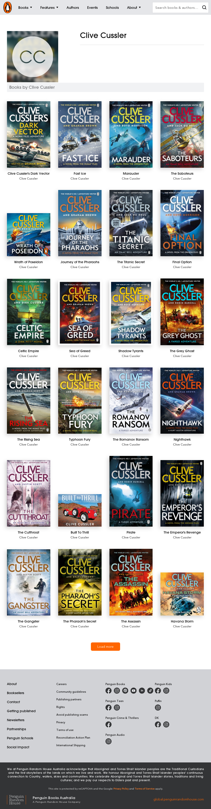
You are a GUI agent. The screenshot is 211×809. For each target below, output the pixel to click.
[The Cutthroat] (28, 493)
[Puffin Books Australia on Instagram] (158, 708)
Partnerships (16, 729)
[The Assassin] (131, 582)
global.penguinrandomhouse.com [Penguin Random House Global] (178, 799)
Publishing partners (68, 699)
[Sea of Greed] (80, 312)
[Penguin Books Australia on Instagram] (117, 691)
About (12, 684)
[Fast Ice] (80, 134)
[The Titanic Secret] (131, 223)
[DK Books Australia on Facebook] (158, 724)
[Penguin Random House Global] (20, 799)
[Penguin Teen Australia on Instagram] (117, 708)
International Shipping (70, 745)
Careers (61, 684)
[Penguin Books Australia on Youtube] (134, 691)
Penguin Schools (20, 738)
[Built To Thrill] (80, 510)
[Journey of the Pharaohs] (80, 223)
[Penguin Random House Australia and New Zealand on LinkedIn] (142, 691)
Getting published (21, 711)
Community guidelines (71, 691)
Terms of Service (145, 788)
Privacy (60, 722)
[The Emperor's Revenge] (182, 493)
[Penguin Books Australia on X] (125, 691)
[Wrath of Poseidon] (28, 234)
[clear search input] (204, 8)
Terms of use (65, 730)
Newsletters (15, 720)
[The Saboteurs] (182, 134)
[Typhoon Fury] (80, 401)
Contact (13, 702)
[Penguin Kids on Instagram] (166, 691)
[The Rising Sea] (28, 400)
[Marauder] (131, 134)
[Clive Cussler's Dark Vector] (28, 134)
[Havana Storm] (182, 594)
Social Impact (18, 747)
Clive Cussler (28, 178)
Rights (60, 707)
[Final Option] (182, 223)
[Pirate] (131, 491)
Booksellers (15, 693)
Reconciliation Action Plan (73, 737)
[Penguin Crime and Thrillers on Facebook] (109, 724)
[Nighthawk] (182, 401)
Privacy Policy (121, 788)
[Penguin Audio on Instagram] (109, 741)
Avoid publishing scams (72, 714)
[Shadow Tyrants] (131, 312)
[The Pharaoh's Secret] (80, 582)
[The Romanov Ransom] (131, 400)
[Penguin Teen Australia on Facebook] (109, 708)
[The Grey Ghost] (182, 311)
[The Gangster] (28, 582)
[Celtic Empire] (28, 312)
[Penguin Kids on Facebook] (158, 691)
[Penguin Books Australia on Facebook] (109, 691)
